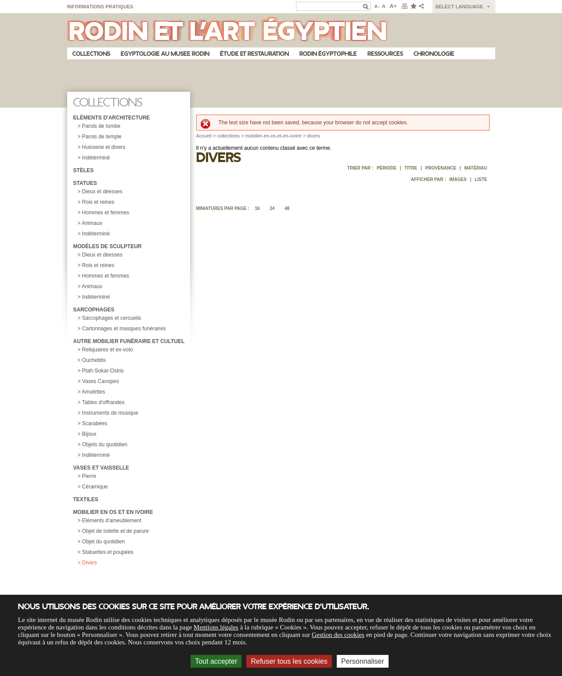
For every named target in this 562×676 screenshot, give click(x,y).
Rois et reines (98, 202)
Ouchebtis (94, 360)
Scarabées (94, 423)
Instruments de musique (110, 413)
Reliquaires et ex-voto (107, 350)
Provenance (441, 168)
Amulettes (93, 392)
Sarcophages (94, 310)
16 (257, 208)
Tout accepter (216, 661)
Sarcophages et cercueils (111, 318)
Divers (89, 563)
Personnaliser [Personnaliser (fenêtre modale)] (362, 661)
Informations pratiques (100, 6)
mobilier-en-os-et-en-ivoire (273, 135)
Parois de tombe (101, 126)
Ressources (385, 54)
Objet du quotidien (103, 542)
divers (313, 135)
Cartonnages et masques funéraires (124, 328)
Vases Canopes (100, 381)
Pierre (89, 476)
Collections (91, 54)
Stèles (83, 170)
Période (386, 168)
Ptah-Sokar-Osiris (103, 371)
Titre (410, 168)
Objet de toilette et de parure (115, 531)
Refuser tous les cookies (289, 661)
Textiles (85, 499)
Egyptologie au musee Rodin (165, 54)
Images (457, 179)
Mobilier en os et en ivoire (113, 512)
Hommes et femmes (105, 213)
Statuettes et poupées (107, 552)
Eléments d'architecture (111, 118)
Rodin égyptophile (328, 54)
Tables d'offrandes (103, 402)
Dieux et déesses (102, 191)
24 (272, 208)
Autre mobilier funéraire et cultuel (129, 341)
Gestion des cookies (338, 634)
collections (228, 135)
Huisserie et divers (104, 147)
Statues (85, 183)
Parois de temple (102, 137)
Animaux (92, 223)
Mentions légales (216, 627)
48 (287, 208)
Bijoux (89, 434)
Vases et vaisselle (101, 468)
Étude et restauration (254, 54)
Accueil (204, 135)
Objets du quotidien (104, 444)
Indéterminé (96, 158)
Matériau (475, 168)
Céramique (95, 487)
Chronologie (434, 54)
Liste (481, 179)
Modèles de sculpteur (107, 246)
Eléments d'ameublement (111, 520)
